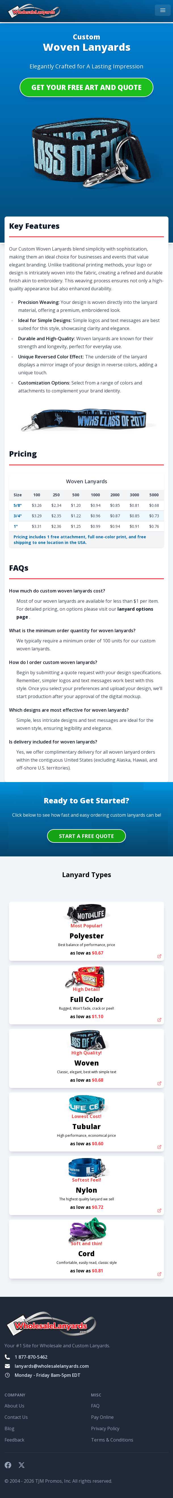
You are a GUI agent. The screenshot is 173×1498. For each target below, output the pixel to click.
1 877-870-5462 (31, 1357)
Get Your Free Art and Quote (86, 87)
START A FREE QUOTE (86, 836)
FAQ (95, 1406)
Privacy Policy (105, 1428)
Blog (9, 1428)
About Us (14, 1406)
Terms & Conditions (112, 1440)
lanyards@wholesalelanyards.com (52, 1366)
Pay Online (102, 1417)
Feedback (14, 1440)
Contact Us (16, 1417)
